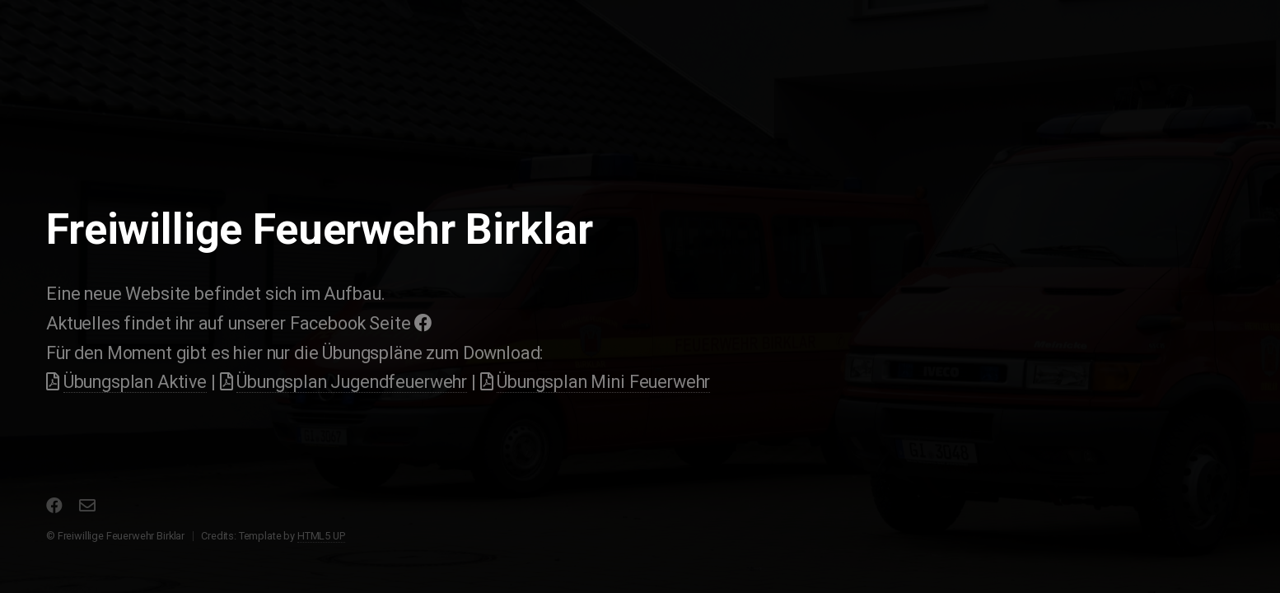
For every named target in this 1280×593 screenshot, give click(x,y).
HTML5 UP (321, 536)
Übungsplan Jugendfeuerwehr (351, 381)
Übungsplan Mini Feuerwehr (603, 381)
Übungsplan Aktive (135, 381)
